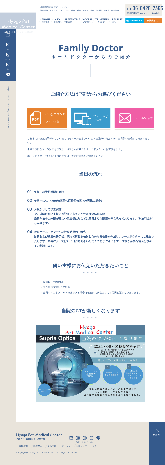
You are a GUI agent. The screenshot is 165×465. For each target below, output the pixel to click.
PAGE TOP (156, 432)
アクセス (90, 20)
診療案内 (60, 20)
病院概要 (48, 20)
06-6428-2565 (149, 8)
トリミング (104, 20)
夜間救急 (155, 20)
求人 (119, 20)
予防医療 (74, 20)
